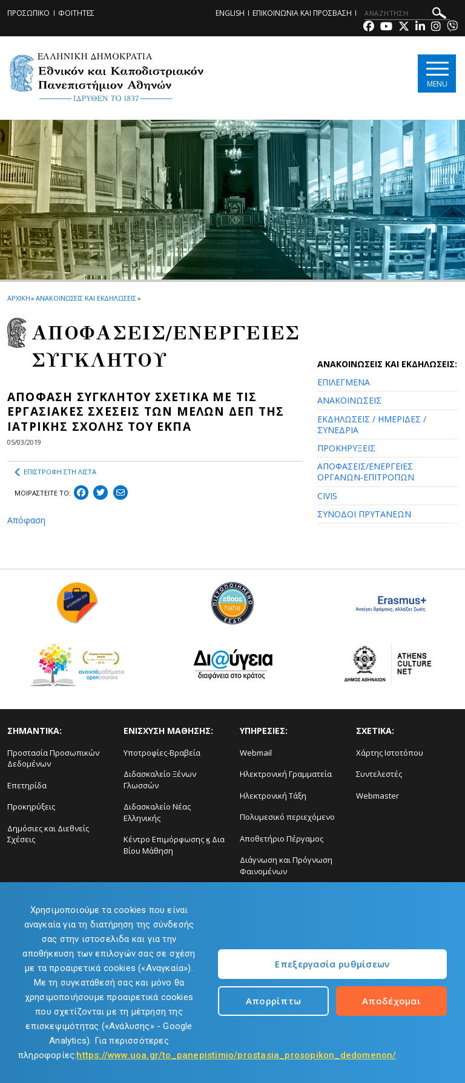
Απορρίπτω (274, 1001)
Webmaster (377, 795)
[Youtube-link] (386, 27)
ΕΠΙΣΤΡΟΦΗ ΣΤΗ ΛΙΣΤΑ (55, 472)
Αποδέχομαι (391, 1001)
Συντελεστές (379, 773)
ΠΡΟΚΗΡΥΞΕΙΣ (346, 448)
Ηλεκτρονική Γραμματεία (286, 773)
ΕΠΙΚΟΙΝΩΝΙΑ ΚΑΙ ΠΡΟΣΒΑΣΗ (302, 13)
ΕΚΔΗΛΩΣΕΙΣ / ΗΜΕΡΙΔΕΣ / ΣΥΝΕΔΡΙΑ (371, 424)
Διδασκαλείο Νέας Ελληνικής (157, 812)
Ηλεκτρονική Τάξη (273, 795)
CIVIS (327, 496)
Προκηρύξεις (31, 806)
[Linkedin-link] (420, 27)
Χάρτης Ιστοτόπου (389, 752)
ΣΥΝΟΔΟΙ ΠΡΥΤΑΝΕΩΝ (364, 514)
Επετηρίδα (27, 785)
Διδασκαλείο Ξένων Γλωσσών (160, 779)
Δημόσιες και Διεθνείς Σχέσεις (48, 834)
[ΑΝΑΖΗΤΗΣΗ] (407, 13)
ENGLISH (230, 13)
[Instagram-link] (436, 27)
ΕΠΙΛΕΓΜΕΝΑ (343, 382)
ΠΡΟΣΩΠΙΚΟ (28, 13)
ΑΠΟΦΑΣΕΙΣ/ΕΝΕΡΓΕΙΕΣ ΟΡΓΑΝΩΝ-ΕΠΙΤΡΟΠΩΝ (365, 471)
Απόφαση (26, 520)
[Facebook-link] (368, 27)
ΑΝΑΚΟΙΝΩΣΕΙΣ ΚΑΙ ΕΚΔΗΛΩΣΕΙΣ (86, 298)
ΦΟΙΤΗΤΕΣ (76, 13)
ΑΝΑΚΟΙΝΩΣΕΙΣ (349, 400)
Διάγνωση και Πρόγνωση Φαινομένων (286, 865)
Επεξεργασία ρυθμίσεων (332, 964)
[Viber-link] (452, 27)
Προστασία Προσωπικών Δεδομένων (53, 758)
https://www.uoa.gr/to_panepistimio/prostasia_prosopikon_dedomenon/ (236, 1055)
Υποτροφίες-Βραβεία (162, 752)
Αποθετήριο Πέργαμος (281, 838)
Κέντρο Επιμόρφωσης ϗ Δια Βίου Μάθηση (174, 845)
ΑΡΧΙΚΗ (18, 298)
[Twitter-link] (403, 27)
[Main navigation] (437, 73)
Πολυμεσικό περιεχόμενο (287, 816)
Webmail (256, 752)
